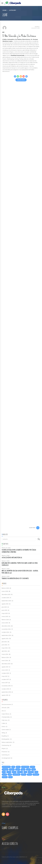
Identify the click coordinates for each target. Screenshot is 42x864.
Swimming (5, 754)
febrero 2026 (5, 588)
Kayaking (4, 736)
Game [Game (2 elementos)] (33, 769)
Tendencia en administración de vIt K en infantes (15, 578)
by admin (37, 26)
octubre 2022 (5, 673)
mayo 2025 (5, 613)
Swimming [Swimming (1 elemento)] (36, 774)
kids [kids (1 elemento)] (25, 771)
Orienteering (5, 745)
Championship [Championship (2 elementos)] (25, 766)
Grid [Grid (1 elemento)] (4, 771)
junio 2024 (4, 644)
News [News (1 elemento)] (10, 774)
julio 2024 (4, 641)
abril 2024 (4, 651)
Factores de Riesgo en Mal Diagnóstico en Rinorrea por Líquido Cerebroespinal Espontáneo (19, 551)
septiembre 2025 (6, 600)
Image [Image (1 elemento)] (14, 771)
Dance (3, 726)
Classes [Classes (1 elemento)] (32, 766)
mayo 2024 (5, 648)
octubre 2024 (5, 632)
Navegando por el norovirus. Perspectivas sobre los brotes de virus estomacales (20, 564)
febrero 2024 (5, 657)
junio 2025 (4, 610)
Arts (3, 710)
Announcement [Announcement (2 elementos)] (6, 766)
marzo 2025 (5, 616)
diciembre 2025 (6, 594)
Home (4, 10)
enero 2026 (5, 591)
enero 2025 (5, 622)
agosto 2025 (5, 604)
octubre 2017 (5, 679)
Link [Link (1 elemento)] (36, 771)
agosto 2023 (5, 667)
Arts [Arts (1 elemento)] (13, 766)
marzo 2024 (5, 654)
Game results (5, 729)
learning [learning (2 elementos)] (31, 771)
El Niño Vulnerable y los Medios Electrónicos (19, 36)
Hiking (3, 732)
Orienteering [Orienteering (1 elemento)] (16, 774)
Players (4, 748)
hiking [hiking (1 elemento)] (8, 771)
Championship (6, 717)
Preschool (4, 751)
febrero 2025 (5, 619)
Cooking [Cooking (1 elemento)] (12, 769)
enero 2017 (5, 682)
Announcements (6, 704)
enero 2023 (5, 670)
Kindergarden (5, 739)
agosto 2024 (5, 638)
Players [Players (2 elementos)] (23, 774)
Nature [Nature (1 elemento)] (4, 774)
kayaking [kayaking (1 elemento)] (20, 771)
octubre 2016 (5, 689)
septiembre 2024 (6, 635)
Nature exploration (7, 742)
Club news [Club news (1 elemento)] (5, 769)
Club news (4, 720)
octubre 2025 (5, 597)
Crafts (3, 723)
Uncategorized (6, 758)
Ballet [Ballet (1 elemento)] (18, 766)
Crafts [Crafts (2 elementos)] (17, 769)
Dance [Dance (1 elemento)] (23, 769)
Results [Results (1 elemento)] (29, 774)
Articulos (4, 707)
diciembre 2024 (6, 626)
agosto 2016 (5, 695)
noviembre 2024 (6, 629)
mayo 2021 (4, 676)
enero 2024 (5, 660)
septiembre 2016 (6, 692)
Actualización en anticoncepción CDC (12, 557)
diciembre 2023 (6, 663)
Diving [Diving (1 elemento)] (28, 769)
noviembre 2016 (6, 685)
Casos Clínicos (5, 714)
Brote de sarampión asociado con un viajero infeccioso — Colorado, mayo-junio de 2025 (20, 571)
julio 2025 (4, 607)
